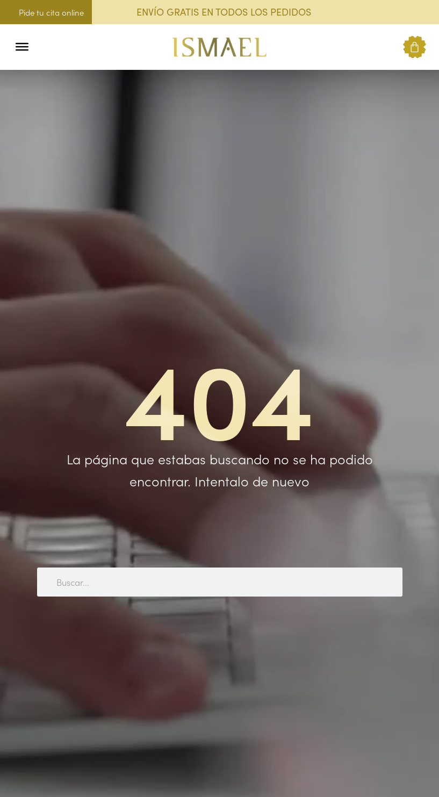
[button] (44, 47)
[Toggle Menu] (22, 47)
